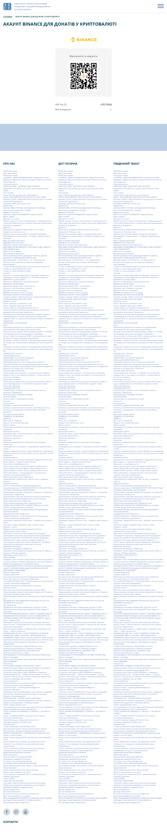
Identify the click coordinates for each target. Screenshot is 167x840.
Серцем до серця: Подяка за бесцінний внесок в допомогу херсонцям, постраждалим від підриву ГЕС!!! (26, 669)
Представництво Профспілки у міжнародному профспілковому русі (28, 597)
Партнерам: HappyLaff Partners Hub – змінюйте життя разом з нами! (28, 521)
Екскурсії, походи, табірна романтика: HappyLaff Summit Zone (28, 297)
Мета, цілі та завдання (12, 420)
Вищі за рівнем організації (14, 240)
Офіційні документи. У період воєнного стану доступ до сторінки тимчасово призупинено (25, 517)
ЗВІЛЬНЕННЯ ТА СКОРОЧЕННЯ (15, 323)
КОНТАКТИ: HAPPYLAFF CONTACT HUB (18, 405)
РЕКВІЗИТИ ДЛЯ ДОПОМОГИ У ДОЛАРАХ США (21, 650)
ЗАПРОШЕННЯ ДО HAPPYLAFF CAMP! (17, 299)
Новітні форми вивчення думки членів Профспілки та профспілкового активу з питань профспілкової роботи (25, 469)
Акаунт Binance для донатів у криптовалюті (20, 195)
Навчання (7, 440)
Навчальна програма (11, 438)
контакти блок (9, 403)
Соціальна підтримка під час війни (17, 679)
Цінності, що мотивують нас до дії (17, 772)
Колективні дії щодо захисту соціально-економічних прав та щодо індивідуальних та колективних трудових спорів (27, 382)
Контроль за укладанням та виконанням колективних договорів (24, 411)
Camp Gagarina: (9, 182)
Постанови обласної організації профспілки (20, 579)
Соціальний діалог (10, 681)
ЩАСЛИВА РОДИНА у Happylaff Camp (18, 787)
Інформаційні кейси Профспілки (16, 360)
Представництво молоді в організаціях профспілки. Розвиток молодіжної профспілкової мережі (28, 593)
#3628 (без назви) (10, 171)
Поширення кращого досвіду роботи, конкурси (22, 585)
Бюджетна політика (11, 212)
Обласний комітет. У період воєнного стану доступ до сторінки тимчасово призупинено (25, 474)
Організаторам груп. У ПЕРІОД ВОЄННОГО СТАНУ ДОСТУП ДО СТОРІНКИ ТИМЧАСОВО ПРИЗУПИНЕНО (28, 489)
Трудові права (9, 724)
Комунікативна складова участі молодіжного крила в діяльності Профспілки (24, 391)
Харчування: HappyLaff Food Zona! (17, 759)
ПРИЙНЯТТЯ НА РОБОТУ (13, 603)
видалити (7, 227)
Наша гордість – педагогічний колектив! (19, 462)
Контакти (7, 401)
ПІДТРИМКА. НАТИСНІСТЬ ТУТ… (15, 555)
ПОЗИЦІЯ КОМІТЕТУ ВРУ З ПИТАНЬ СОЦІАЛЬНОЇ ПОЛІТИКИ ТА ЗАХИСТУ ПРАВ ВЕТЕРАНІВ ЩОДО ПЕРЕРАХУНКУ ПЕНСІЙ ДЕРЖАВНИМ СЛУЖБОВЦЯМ (28, 568)
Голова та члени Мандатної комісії (17, 269)
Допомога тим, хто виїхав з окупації (17, 288)
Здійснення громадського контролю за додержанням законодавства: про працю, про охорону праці (24, 328)
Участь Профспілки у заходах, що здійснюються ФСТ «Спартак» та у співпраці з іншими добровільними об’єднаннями (24, 743)
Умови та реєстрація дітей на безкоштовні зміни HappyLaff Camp (27, 738)
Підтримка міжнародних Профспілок (17, 548)
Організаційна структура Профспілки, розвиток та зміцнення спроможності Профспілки (27, 493)
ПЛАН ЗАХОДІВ (9, 557)
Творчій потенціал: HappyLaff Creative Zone (20, 720)
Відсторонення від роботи (13, 253)
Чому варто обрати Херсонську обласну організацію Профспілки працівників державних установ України (24, 784)
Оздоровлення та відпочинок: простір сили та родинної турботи (25, 480)
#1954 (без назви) (10, 175)
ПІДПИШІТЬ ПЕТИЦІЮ (12, 546)
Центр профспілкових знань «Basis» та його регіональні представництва (25, 766)
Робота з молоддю (10, 657)
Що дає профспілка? (11, 789)
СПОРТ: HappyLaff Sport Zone (14, 705)
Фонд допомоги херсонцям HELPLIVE (17, 757)
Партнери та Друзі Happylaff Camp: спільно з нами (23, 525)
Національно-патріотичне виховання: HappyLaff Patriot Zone (27, 460)
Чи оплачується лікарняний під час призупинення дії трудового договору (24, 775)
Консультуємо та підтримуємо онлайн (18, 399)
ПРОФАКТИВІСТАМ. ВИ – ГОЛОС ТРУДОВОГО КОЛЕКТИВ (25, 633)
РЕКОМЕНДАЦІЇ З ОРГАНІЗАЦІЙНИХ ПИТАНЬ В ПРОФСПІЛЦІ (26, 655)
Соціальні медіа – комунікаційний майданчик (21, 687)
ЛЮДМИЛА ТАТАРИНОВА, (13, 416)
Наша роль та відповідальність (16, 464)
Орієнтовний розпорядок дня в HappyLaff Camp (22, 503)
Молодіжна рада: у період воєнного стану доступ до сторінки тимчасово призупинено (28, 434)
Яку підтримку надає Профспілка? (16, 802)
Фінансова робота (10, 755)
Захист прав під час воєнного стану (17, 303)
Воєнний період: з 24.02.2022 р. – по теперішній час (24, 260)
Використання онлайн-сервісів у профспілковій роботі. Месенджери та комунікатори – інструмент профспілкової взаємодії (26, 236)
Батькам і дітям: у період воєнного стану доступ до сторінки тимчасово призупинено (27, 200)
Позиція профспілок (11, 574)
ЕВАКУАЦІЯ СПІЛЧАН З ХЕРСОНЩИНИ (18, 295)
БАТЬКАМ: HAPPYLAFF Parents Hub (16, 203)
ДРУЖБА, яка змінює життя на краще (18, 292)
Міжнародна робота (11, 431)
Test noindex (8, 193)
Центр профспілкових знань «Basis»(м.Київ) (20, 770)
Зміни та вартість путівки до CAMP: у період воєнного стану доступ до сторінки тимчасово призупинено (27, 337)
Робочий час (8, 663)
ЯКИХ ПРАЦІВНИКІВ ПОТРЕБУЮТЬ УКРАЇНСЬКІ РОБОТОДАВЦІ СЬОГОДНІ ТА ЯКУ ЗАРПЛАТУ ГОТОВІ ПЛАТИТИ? (27, 799)
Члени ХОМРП (9, 778)
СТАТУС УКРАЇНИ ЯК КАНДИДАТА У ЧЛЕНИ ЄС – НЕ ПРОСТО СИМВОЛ (26, 712)
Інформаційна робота (12, 355)
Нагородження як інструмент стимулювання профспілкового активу (27, 447)
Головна (7, 16)
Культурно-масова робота (13, 414)
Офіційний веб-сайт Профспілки (16, 514)
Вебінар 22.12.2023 (11, 219)
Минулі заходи (9, 425)
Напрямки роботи (10, 457)
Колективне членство (12, 379)
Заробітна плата (10, 301)
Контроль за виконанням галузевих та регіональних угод (26, 407)
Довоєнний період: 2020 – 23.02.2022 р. (19, 286)
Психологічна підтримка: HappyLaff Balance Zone (23, 646)
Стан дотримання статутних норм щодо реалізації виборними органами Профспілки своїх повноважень (28, 708)
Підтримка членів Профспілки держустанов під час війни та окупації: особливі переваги (27, 552)
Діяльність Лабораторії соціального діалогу (21, 281)
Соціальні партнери (11, 689)
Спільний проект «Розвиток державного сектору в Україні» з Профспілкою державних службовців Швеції (27, 701)
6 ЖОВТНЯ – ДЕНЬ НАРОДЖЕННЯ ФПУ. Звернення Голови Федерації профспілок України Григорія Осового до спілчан (27, 178)
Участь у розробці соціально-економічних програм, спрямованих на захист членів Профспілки (24, 749)
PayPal (5, 190)
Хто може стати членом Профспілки (17, 761)
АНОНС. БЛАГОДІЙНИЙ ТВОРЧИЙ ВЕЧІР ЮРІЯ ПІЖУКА (24, 197)
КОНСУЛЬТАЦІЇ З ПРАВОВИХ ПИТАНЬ (17, 394)
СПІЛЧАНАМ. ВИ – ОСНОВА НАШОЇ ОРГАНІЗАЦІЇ (22, 698)
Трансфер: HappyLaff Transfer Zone (17, 722)
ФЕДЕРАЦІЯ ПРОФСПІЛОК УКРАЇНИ (17, 752)
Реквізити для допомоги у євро (15, 653)
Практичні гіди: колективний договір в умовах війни (24, 590)
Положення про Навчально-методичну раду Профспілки (25, 577)
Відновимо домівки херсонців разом (17, 245)
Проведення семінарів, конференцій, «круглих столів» (25, 607)
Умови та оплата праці (12, 735)
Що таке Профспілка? (11, 791)
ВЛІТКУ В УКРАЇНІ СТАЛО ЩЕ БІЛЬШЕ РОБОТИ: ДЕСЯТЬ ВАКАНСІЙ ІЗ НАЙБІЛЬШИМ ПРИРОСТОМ (25, 257)
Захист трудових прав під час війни (17, 305)
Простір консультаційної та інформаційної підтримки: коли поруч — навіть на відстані (27, 630)
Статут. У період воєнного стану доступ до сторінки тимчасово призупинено (24, 717)
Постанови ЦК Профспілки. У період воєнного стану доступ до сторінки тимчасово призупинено (28, 582)
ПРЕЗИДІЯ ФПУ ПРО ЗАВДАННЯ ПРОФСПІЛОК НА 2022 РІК (26, 600)
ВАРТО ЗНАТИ (8, 216)
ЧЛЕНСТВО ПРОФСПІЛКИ (13, 781)
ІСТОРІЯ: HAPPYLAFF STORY (13, 371)
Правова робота (9, 587)
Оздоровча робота (10, 483)
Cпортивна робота (10, 184)
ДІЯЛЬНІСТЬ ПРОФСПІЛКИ (13, 284)
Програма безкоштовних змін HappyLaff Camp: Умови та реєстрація (26, 610)
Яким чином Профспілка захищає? (16, 796)
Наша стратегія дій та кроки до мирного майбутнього (24, 466)
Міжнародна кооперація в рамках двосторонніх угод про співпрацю (26, 428)
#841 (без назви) (10, 173)
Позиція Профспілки (11, 572)
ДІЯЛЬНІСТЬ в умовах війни (14, 279)
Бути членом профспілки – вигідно (17, 210)
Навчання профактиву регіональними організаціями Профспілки (24, 443)
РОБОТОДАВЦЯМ (10, 661)
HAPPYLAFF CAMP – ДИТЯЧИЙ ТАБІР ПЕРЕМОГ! (21, 186)
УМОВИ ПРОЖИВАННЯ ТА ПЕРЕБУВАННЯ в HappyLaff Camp (26, 733)
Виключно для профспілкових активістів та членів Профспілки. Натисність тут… (23, 230)
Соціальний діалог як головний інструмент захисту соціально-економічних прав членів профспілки (28, 684)
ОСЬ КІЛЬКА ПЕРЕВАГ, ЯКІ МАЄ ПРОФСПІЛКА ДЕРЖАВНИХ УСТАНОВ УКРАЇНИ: (25, 510)
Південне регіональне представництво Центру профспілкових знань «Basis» (22, 530)
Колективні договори (11, 386)
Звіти (5, 325)
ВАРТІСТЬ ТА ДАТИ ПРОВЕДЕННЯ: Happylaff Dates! (23, 214)
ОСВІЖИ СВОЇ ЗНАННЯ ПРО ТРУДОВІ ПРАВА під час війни (26, 505)
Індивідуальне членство (13, 353)
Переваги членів (10, 527)
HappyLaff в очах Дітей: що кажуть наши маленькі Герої (26, 188)
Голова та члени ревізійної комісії (17, 271)
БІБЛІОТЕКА (8, 206)
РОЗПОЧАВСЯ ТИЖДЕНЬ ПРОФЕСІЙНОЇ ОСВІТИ (22, 666)
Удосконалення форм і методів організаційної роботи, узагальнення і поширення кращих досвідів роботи (25, 730)
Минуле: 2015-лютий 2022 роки (16, 423)
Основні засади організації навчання (18, 507)
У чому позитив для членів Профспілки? (19, 726)
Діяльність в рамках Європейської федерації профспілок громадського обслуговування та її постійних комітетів (26, 276)
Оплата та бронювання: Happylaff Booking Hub (22, 485)
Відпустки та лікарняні (12, 251)
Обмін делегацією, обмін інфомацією (18, 477)
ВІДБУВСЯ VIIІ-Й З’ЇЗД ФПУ (13, 242)
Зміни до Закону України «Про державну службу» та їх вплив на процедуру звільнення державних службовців (27, 332)
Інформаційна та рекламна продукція (18, 358)
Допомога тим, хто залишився (15, 290)
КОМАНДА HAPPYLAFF (11, 388)
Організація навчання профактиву (17, 501)
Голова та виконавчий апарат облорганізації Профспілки (26, 266)
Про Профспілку (9, 605)
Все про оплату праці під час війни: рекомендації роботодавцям (23, 263)
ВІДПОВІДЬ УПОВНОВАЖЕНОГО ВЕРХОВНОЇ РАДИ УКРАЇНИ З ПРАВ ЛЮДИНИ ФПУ (27, 248)
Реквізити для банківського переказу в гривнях (22, 648)
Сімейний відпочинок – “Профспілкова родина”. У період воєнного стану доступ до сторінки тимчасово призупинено (27, 675)
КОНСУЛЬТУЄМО (9, 397)
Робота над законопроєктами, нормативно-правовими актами (28, 659)
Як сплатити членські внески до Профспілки (21, 794)
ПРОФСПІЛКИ (8, 644)
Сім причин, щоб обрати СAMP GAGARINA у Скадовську (25, 672)
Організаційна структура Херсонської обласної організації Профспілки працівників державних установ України (26, 497)
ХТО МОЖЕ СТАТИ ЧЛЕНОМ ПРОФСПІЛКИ (20, 763)
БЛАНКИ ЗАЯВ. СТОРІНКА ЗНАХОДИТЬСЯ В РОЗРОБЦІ (24, 208)
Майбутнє (7, 418)
